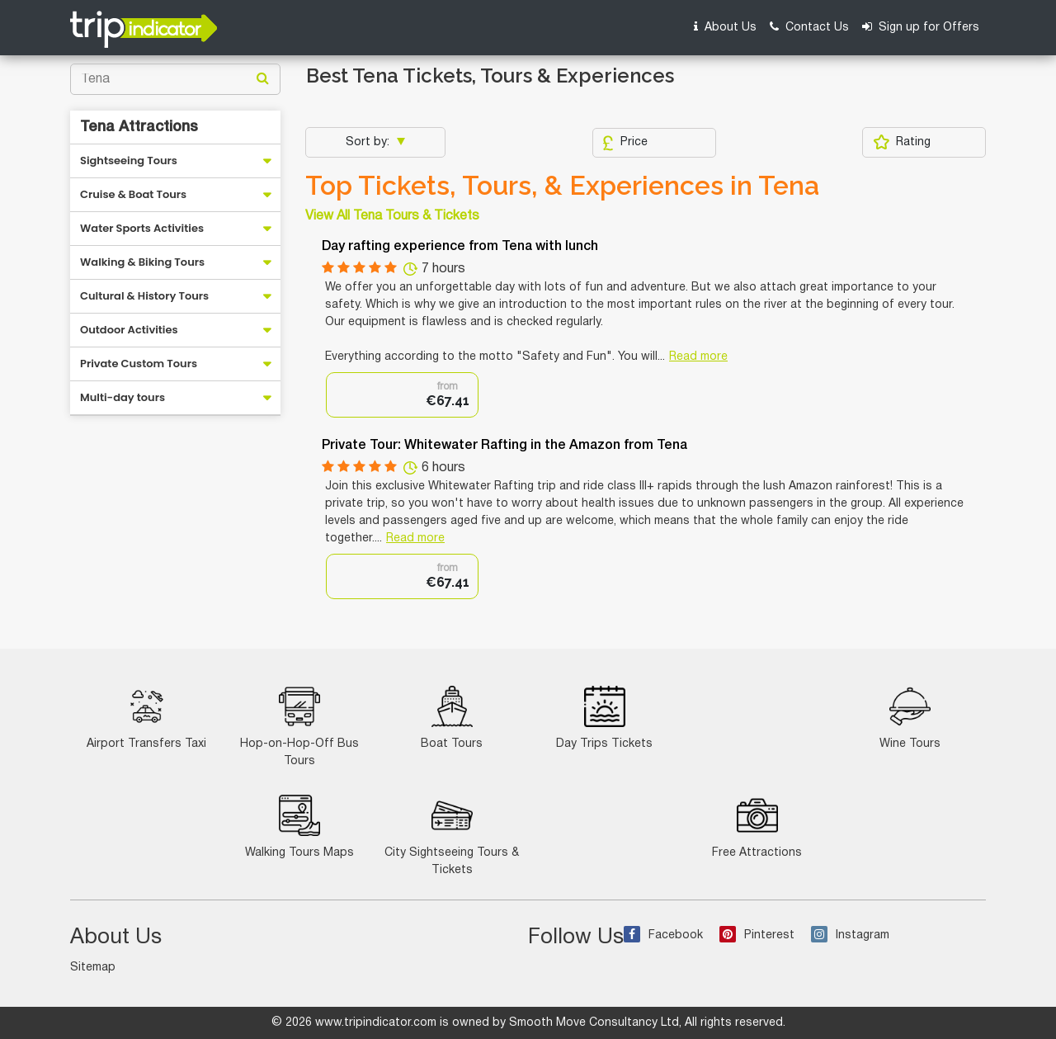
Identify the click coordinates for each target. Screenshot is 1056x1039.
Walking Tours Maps (299, 826)
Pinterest (756, 935)
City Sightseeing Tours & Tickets (451, 835)
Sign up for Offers (920, 27)
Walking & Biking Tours (142, 262)
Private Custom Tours (138, 363)
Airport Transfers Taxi (146, 717)
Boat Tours (452, 717)
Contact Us (809, 27)
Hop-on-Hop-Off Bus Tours (299, 726)
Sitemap (93, 967)
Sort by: (369, 142)
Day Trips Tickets (604, 717)
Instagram (850, 935)
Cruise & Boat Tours (133, 194)
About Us (725, 27)
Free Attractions (757, 826)
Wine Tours (909, 717)
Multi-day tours (122, 397)
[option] (402, 395)
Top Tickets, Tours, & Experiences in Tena (562, 186)
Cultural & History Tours (144, 296)
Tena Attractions (139, 127)
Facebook (663, 935)
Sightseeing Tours (128, 160)
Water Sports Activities (142, 228)
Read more (698, 357)
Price (625, 142)
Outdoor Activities (129, 330)
